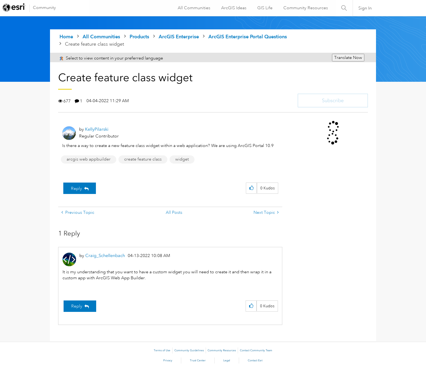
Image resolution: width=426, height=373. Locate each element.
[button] (251, 188)
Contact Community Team (256, 350)
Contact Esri (255, 360)
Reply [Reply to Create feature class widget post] (76, 188)
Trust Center (198, 360)
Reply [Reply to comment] (76, 306)
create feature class (143, 159)
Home (66, 36)
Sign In (365, 8)
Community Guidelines (189, 350)
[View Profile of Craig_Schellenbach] (105, 255)
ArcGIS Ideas (233, 8)
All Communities (193, 8)
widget (182, 159)
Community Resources (305, 8)
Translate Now (348, 57)
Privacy (167, 360)
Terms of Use (162, 350)
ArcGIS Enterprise (179, 36)
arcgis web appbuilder (89, 159)
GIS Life (264, 8)
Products (139, 36)
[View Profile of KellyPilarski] (96, 129)
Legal (226, 360)
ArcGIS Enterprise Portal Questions (247, 36)
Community (44, 7)
